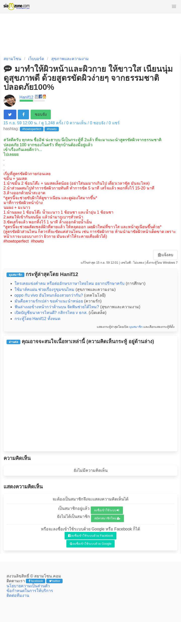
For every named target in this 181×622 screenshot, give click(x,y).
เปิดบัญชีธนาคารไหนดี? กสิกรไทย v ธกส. (51, 312)
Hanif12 (26, 97)
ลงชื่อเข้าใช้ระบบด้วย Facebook (90, 535)
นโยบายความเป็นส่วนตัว (28, 586)
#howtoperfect (31, 129)
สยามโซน (12, 59)
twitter (54, 581)
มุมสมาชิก (136, 327)
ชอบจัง (41, 114)
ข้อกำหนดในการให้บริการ (30, 591)
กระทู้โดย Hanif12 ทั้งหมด (37, 319)
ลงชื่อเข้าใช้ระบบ (106, 510)
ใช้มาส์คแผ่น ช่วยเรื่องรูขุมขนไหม (44, 289)
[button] (173, 6)
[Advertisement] (91, 397)
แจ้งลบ (165, 255)
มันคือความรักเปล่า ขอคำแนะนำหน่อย (49, 301)
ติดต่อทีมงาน (18, 595)
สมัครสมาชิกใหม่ (107, 518)
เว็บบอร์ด (36, 59)
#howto (52, 129)
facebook (36, 581)
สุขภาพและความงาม (70, 59)
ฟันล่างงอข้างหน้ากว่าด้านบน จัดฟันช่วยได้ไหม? (57, 307)
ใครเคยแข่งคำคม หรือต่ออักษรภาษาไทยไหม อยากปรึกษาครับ (70, 283)
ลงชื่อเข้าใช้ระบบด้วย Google (90, 544)
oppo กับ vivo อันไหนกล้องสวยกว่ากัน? (49, 295)
